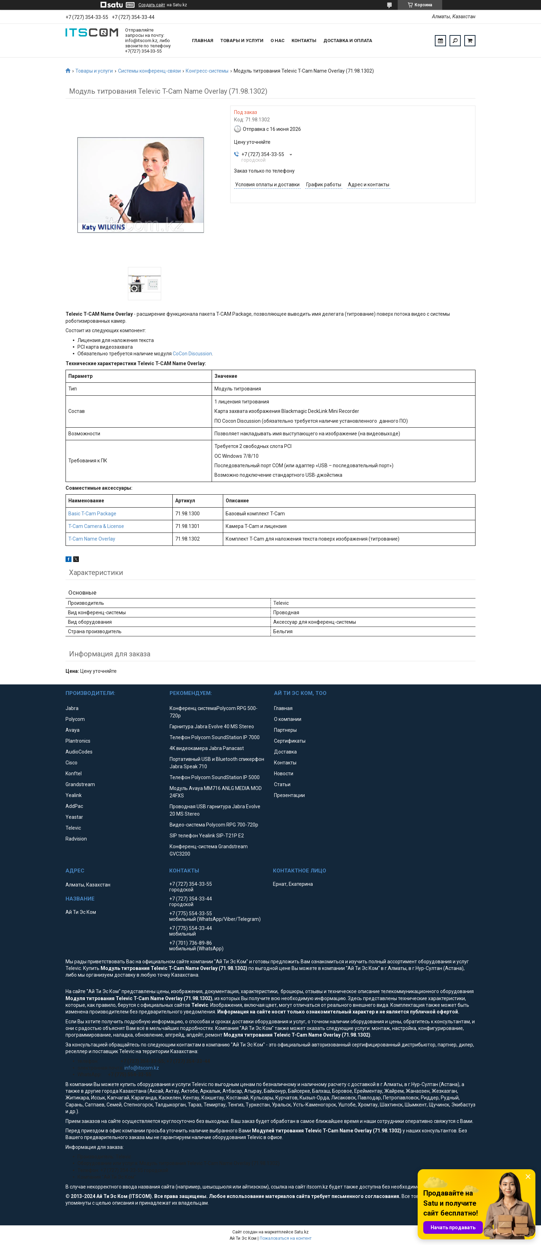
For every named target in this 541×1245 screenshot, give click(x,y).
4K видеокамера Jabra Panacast (207, 748)
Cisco (71, 762)
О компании (287, 719)
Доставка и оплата (347, 40)
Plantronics (78, 741)
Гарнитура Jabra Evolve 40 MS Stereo (212, 726)
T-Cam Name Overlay (91, 539)
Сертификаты (290, 741)
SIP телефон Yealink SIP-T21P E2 (207, 835)
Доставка (285, 752)
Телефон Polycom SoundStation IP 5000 (215, 777)
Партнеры (285, 730)
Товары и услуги (241, 40)
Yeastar (74, 817)
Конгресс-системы (207, 71)
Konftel (74, 773)
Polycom (75, 719)
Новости (283, 773)
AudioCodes (79, 752)
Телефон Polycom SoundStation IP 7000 (215, 737)
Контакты (304, 40)
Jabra (72, 708)
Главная (202, 40)
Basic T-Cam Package (92, 513)
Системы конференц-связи (149, 71)
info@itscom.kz (141, 1068)
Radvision (76, 839)
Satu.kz (301, 1232)
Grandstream (80, 784)
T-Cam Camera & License (96, 526)
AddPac (74, 806)
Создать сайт (151, 4)
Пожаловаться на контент (285, 1238)
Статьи (282, 784)
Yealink (74, 795)
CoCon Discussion (192, 353)
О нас (277, 40)
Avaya (73, 730)
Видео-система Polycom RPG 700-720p (214, 825)
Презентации (289, 795)
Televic (73, 828)
